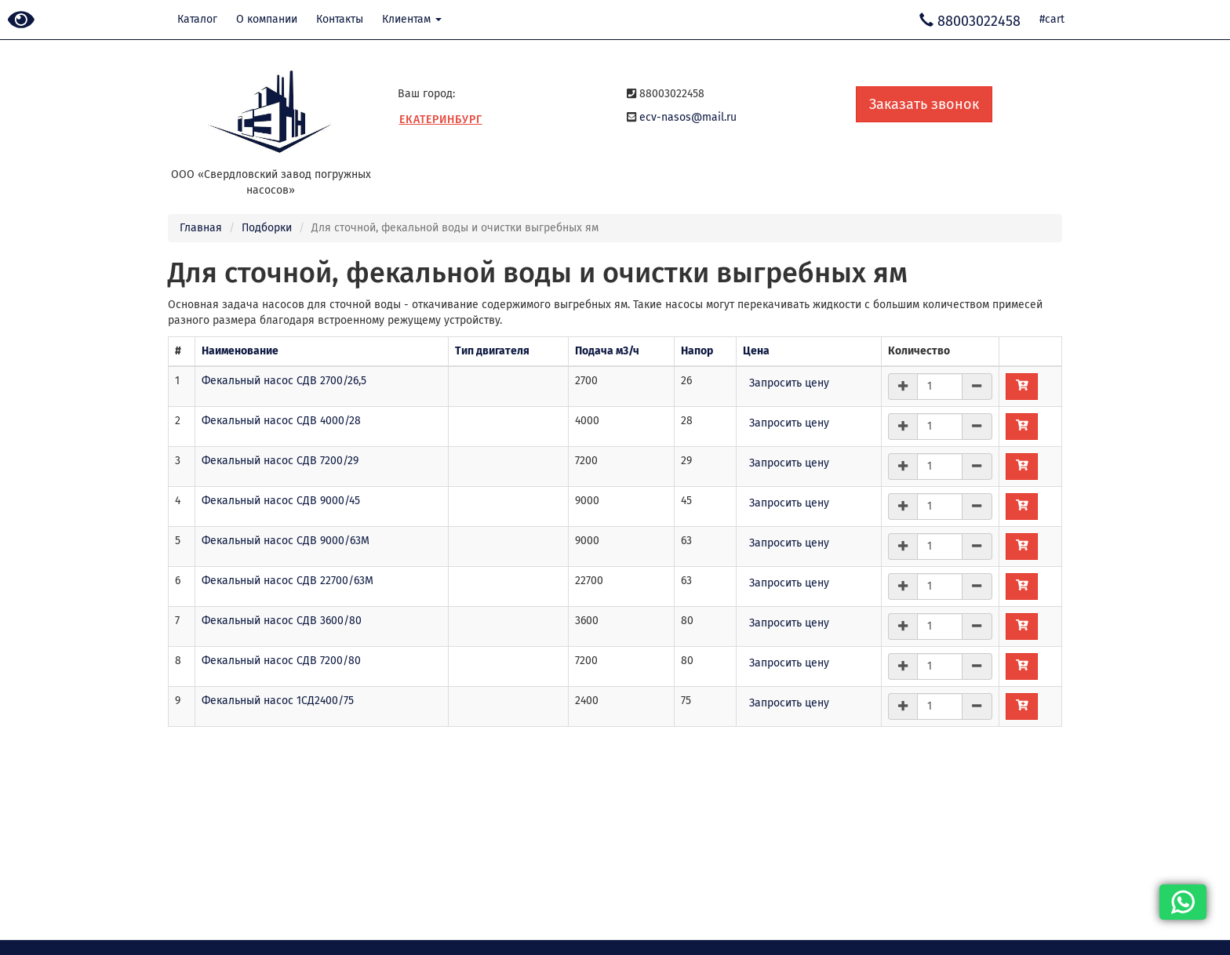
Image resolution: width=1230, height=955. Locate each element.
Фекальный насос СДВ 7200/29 (280, 460)
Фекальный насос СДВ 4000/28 (281, 420)
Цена (756, 351)
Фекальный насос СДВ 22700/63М (287, 580)
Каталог (197, 19)
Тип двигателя (492, 351)
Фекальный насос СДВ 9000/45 (281, 500)
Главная (201, 227)
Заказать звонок (924, 104)
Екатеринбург (440, 119)
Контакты (339, 19)
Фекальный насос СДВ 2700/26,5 (284, 380)
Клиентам (412, 19)
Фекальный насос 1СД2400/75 (278, 700)
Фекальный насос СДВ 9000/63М (285, 540)
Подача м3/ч (607, 351)
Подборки (267, 227)
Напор (697, 351)
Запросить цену (789, 383)
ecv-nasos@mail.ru (688, 117)
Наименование (240, 351)
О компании (266, 19)
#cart (1051, 19)
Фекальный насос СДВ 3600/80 (282, 620)
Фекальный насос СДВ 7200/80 (281, 660)
